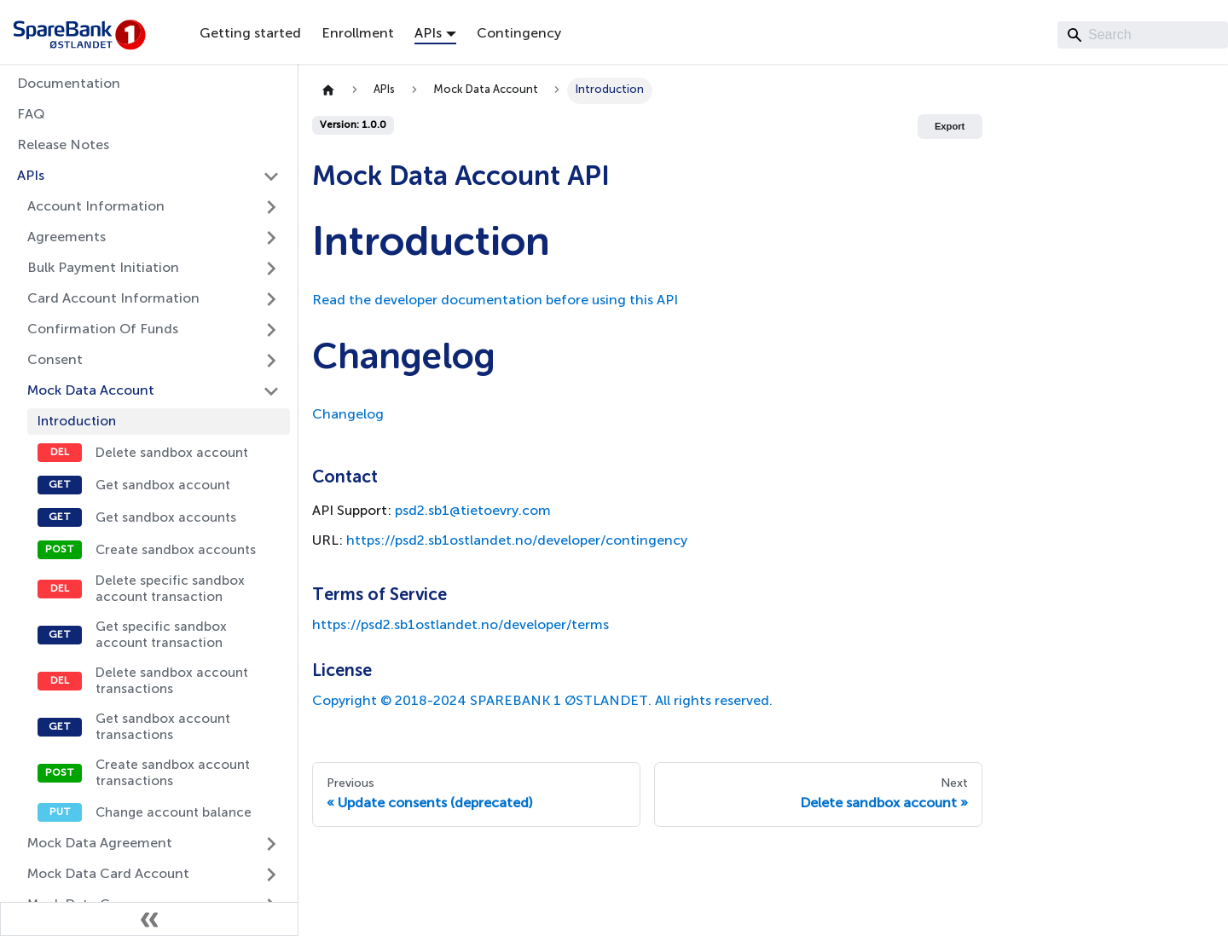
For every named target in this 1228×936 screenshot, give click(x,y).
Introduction (77, 421)
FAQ (31, 115)
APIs (30, 176)
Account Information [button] (96, 207)
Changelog (348, 415)
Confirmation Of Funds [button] (102, 330)
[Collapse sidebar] (149, 919)
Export (949, 126)
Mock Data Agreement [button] (99, 844)
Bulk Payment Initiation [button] (103, 268)
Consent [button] (55, 360)
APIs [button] (428, 34)
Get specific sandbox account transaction (161, 635)
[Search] (1142, 35)
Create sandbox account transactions (173, 773)
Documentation (68, 84)
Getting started (250, 34)
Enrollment (357, 34)
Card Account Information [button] (113, 299)
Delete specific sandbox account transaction (170, 589)
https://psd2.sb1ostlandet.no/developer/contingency (516, 541)
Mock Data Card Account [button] (108, 874)
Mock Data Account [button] (90, 391)
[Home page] (328, 91)
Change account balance (174, 812)
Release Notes (63, 146)
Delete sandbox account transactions (172, 681)
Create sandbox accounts (176, 550)
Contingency (519, 34)
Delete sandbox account (172, 453)
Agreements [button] (66, 238)
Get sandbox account (163, 485)
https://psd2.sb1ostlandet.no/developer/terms (460, 626)
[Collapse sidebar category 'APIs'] (271, 176)
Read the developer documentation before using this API (495, 301)
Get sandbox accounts (166, 517)
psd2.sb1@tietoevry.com (473, 511)
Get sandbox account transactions (163, 727)
